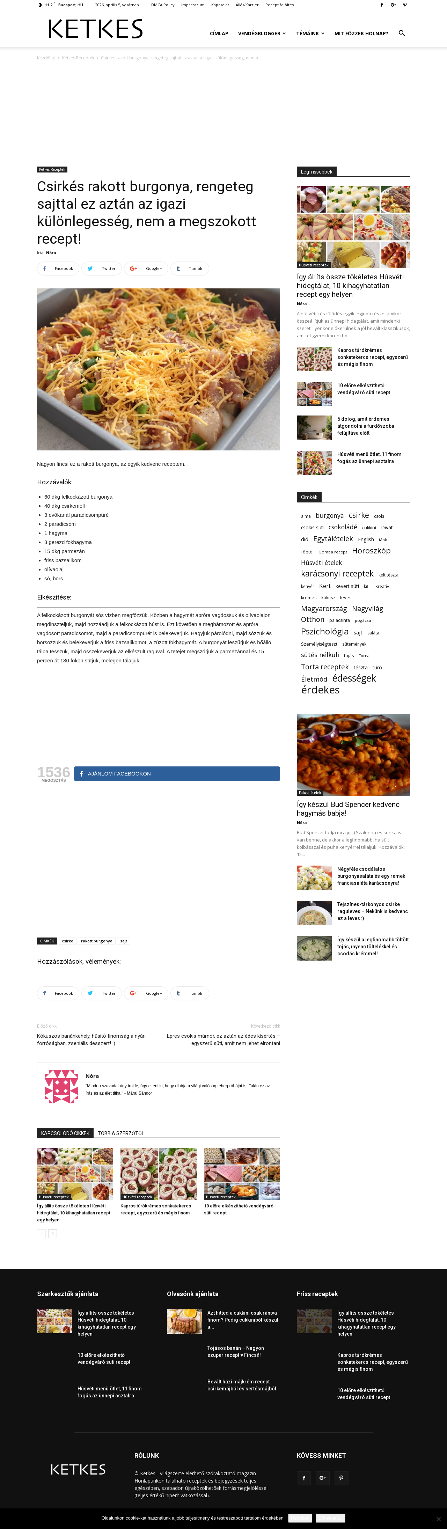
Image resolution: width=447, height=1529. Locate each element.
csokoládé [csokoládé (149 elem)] (343, 527)
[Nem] (438, 1518)
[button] (401, 34)
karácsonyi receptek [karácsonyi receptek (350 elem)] (337, 573)
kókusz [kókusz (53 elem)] (328, 597)
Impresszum (193, 4)
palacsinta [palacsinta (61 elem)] (339, 620)
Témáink (310, 33)
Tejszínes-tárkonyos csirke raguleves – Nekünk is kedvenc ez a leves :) (372, 911)
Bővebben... (330, 1518)
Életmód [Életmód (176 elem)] (314, 679)
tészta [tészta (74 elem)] (361, 667)
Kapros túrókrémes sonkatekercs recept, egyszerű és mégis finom (372, 357)
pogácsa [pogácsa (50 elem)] (363, 620)
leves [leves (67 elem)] (346, 597)
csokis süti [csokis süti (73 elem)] (312, 527)
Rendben (300, 1518)
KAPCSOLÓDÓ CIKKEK (65, 1133)
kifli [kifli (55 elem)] (367, 586)
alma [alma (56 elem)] (306, 516)
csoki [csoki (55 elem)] (379, 516)
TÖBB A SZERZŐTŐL (121, 1133)
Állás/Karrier (247, 4)
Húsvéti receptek (54, 1196)
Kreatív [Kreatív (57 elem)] (382, 586)
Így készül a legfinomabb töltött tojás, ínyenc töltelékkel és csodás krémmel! (373, 946)
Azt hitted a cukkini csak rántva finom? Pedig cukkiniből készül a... (242, 1320)
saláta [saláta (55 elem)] (373, 633)
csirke (67, 940)
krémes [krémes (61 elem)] (308, 598)
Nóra (51, 252)
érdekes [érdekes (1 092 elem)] (320, 689)
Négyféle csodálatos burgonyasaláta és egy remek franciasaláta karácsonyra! (371, 876)
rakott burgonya (96, 940)
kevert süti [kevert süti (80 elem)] (347, 586)
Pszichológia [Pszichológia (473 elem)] (325, 631)
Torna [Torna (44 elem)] (364, 655)
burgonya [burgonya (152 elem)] (330, 515)
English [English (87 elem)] (366, 539)
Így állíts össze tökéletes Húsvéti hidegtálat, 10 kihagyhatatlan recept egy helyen (73, 1212)
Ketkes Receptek (78, 58)
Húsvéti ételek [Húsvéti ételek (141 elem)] (321, 562)
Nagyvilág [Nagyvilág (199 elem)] (367, 608)
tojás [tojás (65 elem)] (349, 655)
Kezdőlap (46, 58)
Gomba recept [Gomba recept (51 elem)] (332, 551)
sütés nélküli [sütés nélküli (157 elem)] (320, 655)
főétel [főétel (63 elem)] (307, 552)
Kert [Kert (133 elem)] (325, 585)
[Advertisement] (223, 114)
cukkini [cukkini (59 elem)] (369, 528)
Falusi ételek (310, 792)
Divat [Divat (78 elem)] (387, 527)
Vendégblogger (262, 33)
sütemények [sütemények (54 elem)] (354, 644)
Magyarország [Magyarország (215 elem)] (324, 608)
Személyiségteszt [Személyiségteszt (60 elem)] (319, 644)
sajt (123, 940)
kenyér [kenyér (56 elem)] (307, 586)
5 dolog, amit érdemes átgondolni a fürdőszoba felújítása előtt (365, 426)
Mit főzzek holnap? (361, 33)
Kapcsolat (220, 4)
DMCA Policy (163, 4)
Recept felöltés (279, 4)
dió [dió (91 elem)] (304, 539)
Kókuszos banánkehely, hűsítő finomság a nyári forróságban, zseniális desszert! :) (91, 1039)
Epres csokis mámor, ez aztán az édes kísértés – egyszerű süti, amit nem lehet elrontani (223, 1039)
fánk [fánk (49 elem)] (383, 539)
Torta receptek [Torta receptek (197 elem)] (325, 666)
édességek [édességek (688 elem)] (354, 678)
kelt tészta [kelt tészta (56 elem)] (388, 575)
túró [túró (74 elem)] (377, 667)
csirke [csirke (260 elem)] (359, 515)
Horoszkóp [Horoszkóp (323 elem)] (371, 550)
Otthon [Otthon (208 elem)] (312, 619)
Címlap (219, 33)
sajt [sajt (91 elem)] (358, 632)
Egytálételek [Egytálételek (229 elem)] (333, 538)
